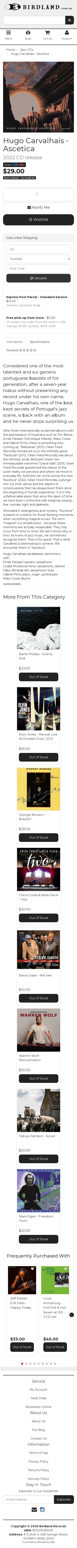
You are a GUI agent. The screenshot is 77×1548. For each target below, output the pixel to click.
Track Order (38, 1398)
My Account (38, 1389)
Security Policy (38, 1479)
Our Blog (38, 1430)
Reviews (21, 350)
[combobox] (34, 20)
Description (14, 342)
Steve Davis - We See (35, 975)
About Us (38, 1421)
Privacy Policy (38, 1461)
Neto (52, 1542)
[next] (71, 1315)
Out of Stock (22, 1347)
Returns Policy (38, 1470)
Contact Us (39, 1438)
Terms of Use (38, 1453)
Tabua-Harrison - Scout (37, 1136)
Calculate (38, 278)
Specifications (40, 342)
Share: (14, 164)
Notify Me (38, 207)
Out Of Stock (38, 677)
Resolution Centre (38, 1407)
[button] (32, 1268)
